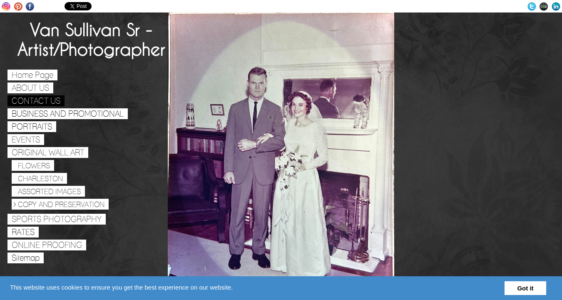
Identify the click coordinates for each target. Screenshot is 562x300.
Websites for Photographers (544, 6)
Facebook (30, 6)
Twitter (531, 6)
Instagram (6, 6)
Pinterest (18, 6)
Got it (525, 288)
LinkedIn (556, 6)
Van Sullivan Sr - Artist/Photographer (91, 39)
